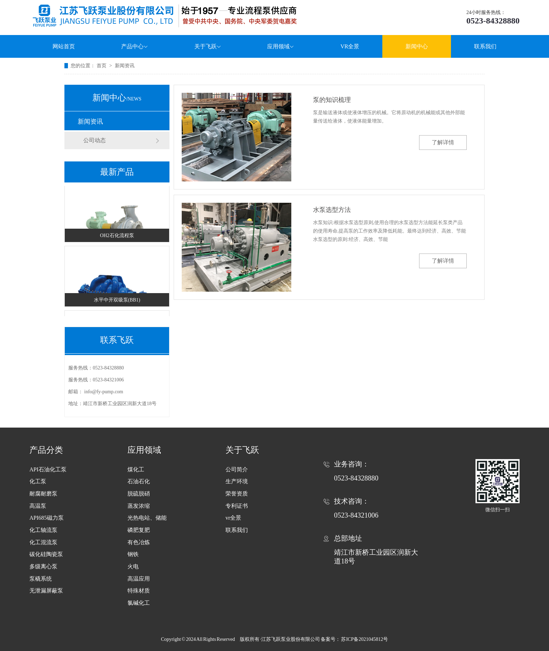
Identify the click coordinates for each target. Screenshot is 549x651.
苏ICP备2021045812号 (364, 639)
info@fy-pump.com (103, 391)
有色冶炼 (138, 542)
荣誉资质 (236, 494)
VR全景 (349, 46)
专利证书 (236, 506)
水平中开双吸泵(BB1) (117, 301)
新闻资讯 (124, 65)
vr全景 (233, 518)
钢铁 (133, 554)
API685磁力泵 (46, 518)
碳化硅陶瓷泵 (46, 554)
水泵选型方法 (332, 209)
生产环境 (236, 481)
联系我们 (485, 46)
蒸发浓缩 (138, 506)
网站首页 (64, 46)
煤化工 (135, 469)
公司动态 (94, 140)
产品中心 (134, 46)
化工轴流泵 (43, 530)
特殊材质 (138, 591)
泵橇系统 (40, 579)
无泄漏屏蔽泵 (46, 591)
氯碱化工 (138, 603)
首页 (102, 65)
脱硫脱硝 (138, 494)
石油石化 (138, 481)
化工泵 (37, 481)
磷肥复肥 (138, 530)
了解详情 (443, 142)
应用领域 (280, 46)
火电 (133, 566)
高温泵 (37, 506)
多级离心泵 (43, 566)
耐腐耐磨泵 (43, 494)
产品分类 (46, 450)
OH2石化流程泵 (117, 236)
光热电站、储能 (147, 518)
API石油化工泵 (48, 469)
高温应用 (138, 579)
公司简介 (236, 469)
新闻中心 (416, 46)
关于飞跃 (207, 46)
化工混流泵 (43, 542)
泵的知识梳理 (332, 99)
